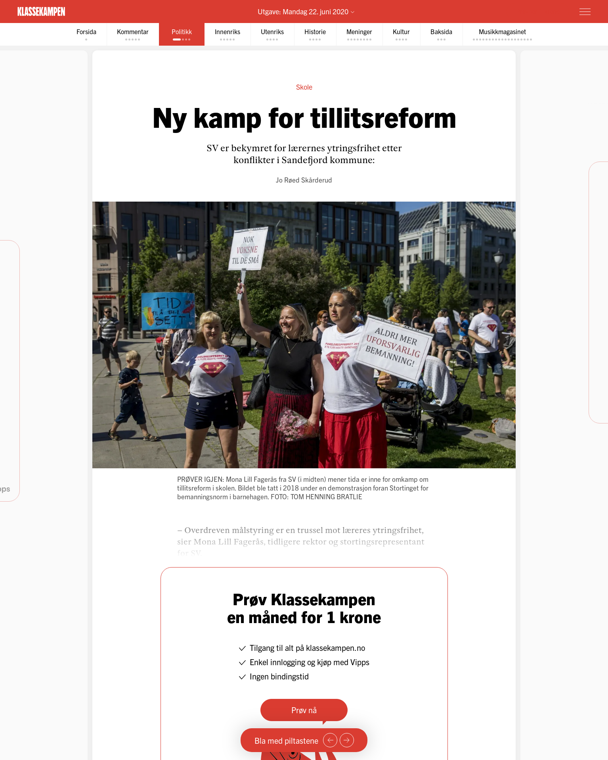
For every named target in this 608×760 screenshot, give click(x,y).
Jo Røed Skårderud (304, 179)
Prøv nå (304, 710)
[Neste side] (347, 740)
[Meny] (585, 11)
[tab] (86, 34)
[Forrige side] (330, 740)
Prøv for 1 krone (538, 11)
